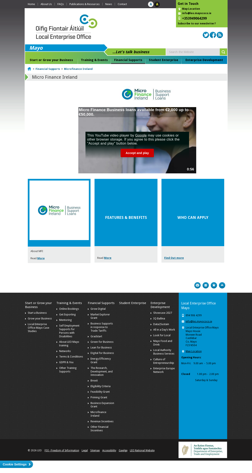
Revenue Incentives (102, 421)
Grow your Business (40, 318)
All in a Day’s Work (164, 329)
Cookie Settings (15, 464)
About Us (46, 4)
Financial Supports (128, 60)
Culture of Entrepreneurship (163, 361)
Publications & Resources (84, 4)
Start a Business (37, 312)
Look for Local (162, 335)
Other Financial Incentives (99, 428)
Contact (122, 4)
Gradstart (96, 336)
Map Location (191, 8)
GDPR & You (66, 362)
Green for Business (102, 341)
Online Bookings (69, 308)
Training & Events (94, 60)
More (41, 258)
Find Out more (174, 257)
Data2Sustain (161, 324)
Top (222, 285)
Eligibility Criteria (101, 386)
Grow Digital (98, 308)
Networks (65, 351)
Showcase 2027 (162, 312)
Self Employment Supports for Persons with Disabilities (69, 331)
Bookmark (214, 285)
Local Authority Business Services (163, 351)
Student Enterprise (163, 60)
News (108, 4)
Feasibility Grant (100, 391)
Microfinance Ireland (78, 69)
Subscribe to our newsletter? (197, 23)
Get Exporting (67, 314)
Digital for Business (102, 353)
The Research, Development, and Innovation (102, 371)
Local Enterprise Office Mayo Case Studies (38, 328)
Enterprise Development (204, 60)
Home (31, 4)
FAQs (60, 4)
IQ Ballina (159, 318)
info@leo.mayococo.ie (199, 321)
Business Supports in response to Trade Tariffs (102, 327)
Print (197, 285)
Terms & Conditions (71, 356)
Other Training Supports (68, 369)
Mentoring (65, 320)
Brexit (94, 380)
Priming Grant (99, 397)
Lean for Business (101, 347)
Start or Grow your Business (51, 60)
